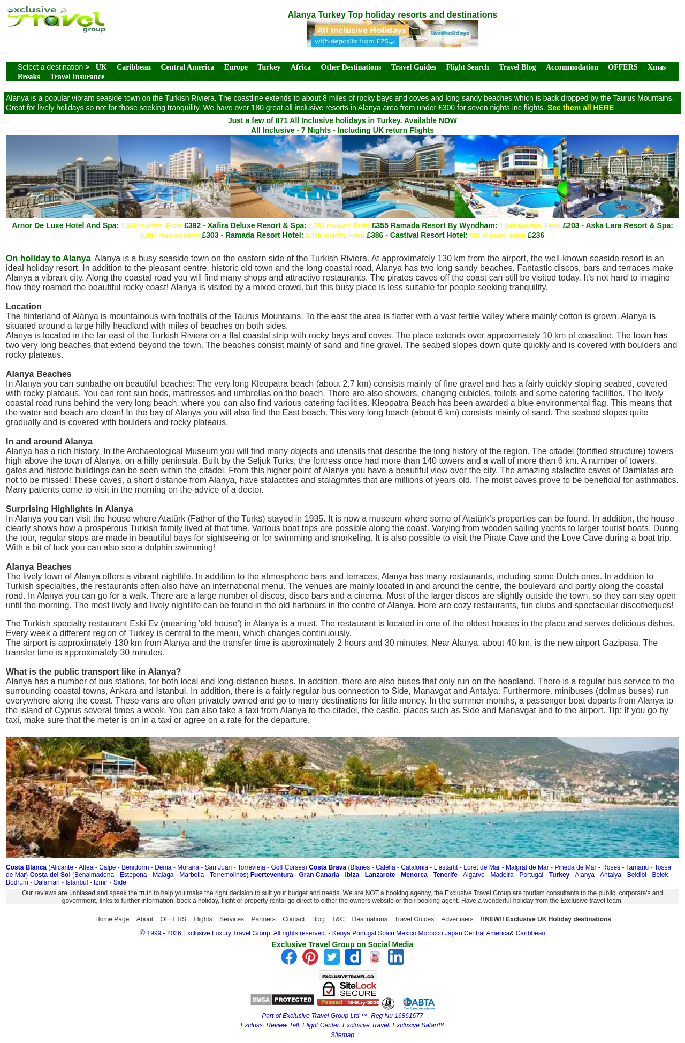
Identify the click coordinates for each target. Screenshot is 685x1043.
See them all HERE (580, 107)
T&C (338, 919)
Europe (236, 67)
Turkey (268, 67)
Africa (301, 67)
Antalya (610, 875)
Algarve (474, 875)
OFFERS (622, 67)
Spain (386, 933)
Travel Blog (517, 67)
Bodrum (17, 882)
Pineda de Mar (575, 867)
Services (231, 919)
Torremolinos (228, 875)
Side (119, 882)
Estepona (133, 875)
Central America (187, 67)
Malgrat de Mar (527, 867)
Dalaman (47, 882)
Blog (318, 919)
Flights (202, 919)
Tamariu (637, 867)
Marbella (191, 875)
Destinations (369, 919)
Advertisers (458, 919)
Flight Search (467, 67)
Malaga (163, 875)
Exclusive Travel (365, 1025)
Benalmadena (94, 875)
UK (101, 67)
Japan (453, 933)
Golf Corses (288, 867)
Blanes (360, 867)
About (144, 919)
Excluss (251, 1025)
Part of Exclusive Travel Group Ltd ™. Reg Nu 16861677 (342, 1015)
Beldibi (636, 875)
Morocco (430, 933)
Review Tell (282, 1025)
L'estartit (446, 867)
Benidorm (135, 867)
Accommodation (572, 67)
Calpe (107, 867)
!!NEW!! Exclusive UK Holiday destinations (546, 919)
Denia (163, 867)
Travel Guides (413, 67)
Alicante (61, 867)
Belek (660, 875)
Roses (611, 867)
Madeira (501, 875)
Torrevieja (251, 867)
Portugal (531, 875)
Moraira (188, 867)
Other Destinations (351, 67)
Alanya (585, 875)
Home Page (112, 919)
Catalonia (414, 867)
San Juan (218, 867)
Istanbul (76, 882)
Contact (294, 919)
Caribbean (134, 67)
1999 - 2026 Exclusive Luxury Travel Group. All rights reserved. (237, 933)
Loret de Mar (481, 867)
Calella (385, 867)
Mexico (406, 933)
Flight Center (320, 1025)
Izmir (101, 882)
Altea (86, 867)
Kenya (341, 933)
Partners (263, 919)
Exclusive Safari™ (418, 1025)
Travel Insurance (77, 77)
